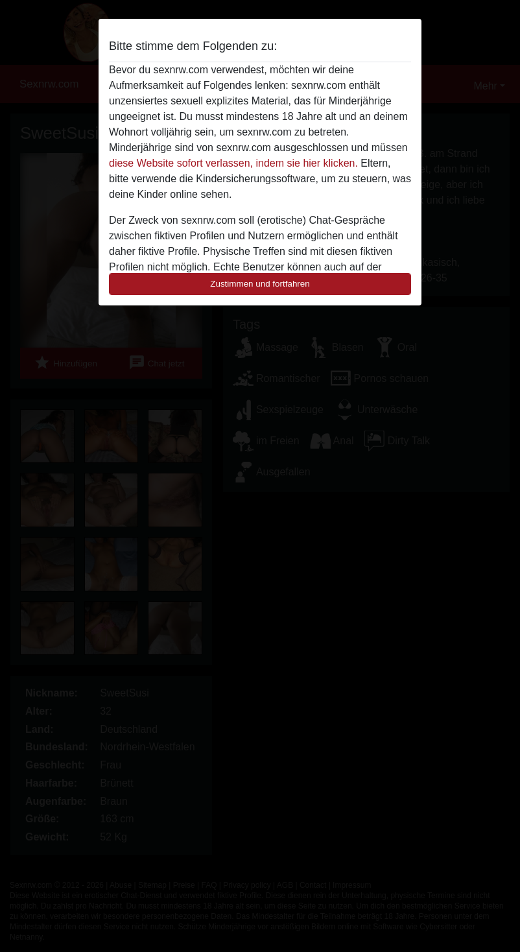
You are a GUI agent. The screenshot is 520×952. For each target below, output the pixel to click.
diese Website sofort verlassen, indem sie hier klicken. (233, 163)
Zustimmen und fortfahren (260, 284)
